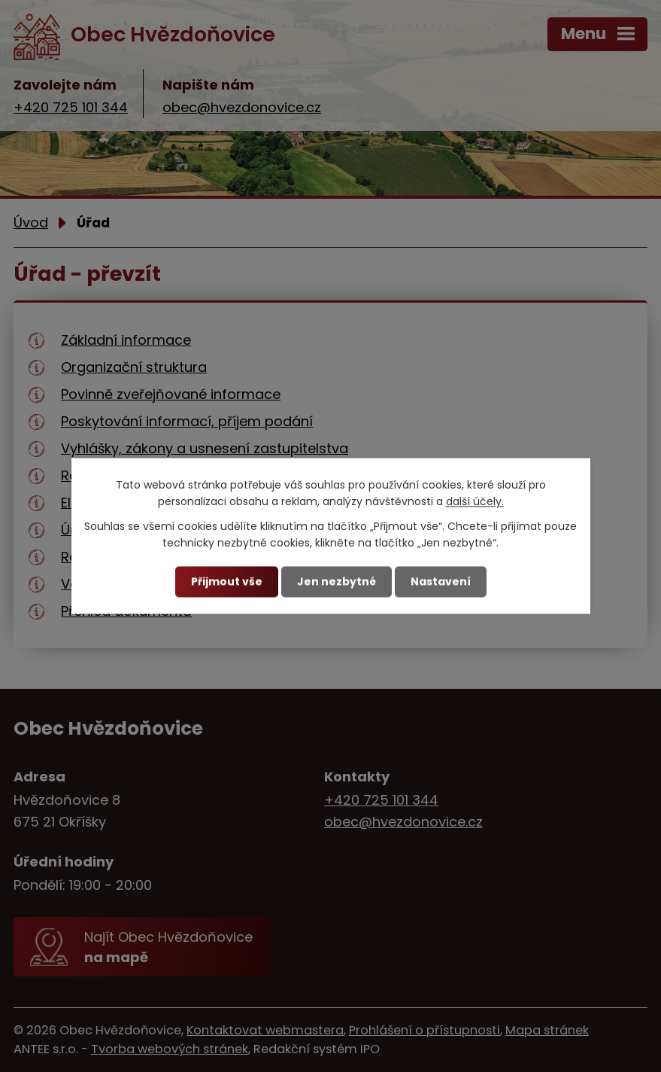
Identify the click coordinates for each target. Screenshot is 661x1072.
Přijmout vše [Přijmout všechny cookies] (226, 581)
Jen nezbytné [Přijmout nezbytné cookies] (336, 581)
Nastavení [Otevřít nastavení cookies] (441, 581)
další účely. (475, 502)
